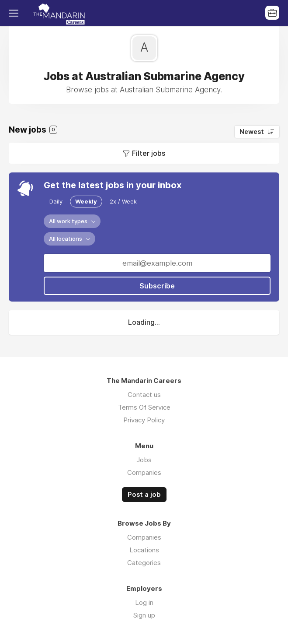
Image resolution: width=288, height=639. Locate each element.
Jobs (144, 460)
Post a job (144, 495)
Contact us (144, 394)
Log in (144, 602)
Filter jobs (148, 153)
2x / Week (123, 201)
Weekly (86, 201)
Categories (144, 562)
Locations (144, 550)
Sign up (144, 615)
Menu (15, 13)
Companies (144, 472)
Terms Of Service (144, 407)
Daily (55, 201)
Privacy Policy (144, 420)
